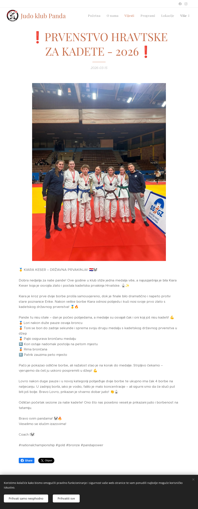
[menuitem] (95, 15)
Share (26, 460)
